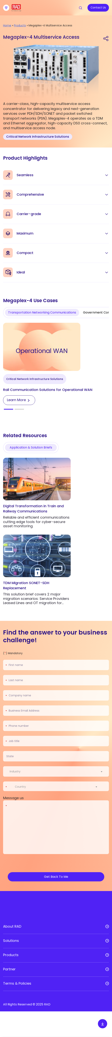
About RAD (12, 926)
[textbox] (16, 771)
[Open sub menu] (107, 926)
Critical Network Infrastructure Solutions (37, 136)
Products (20, 25)
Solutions (11, 940)
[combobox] (58, 771)
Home (7, 25)
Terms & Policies (17, 983)
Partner (9, 969)
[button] (8, 409)
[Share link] (106, 38)
